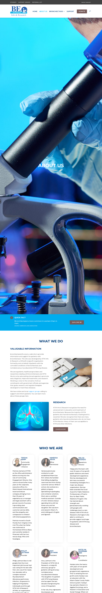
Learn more (60, 429)
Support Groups (24, 2)
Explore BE (77, 322)
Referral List (37, 2)
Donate (82, 11)
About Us (43, 11)
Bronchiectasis (56, 11)
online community (86, 2)
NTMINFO (13, 2)
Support (70, 11)
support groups (34, 391)
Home (35, 11)
